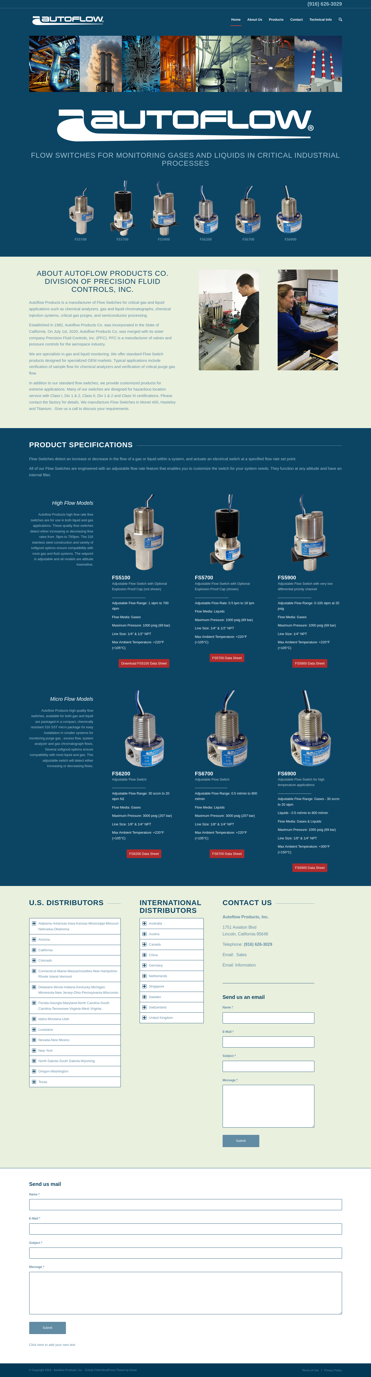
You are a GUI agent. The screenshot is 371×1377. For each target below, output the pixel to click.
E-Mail (228, 1032)
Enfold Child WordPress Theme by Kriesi (111, 1370)
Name (228, 1007)
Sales (241, 955)
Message (230, 1080)
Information (245, 965)
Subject (229, 1056)
